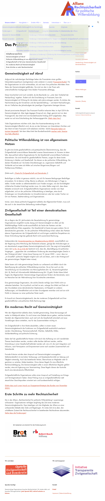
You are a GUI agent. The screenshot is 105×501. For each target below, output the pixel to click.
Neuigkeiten (23, 22)
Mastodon (78, 94)
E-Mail (54, 482)
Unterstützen (55, 22)
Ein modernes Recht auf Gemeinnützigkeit (20, 58)
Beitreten (46, 22)
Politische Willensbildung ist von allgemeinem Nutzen (24, 52)
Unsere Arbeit (10, 22)
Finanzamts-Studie (59, 75)
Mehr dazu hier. (54, 111)
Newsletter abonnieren (81, 52)
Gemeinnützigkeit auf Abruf (15, 50)
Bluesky (84, 94)
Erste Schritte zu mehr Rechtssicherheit (19, 60)
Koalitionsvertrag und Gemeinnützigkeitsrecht (81, 42)
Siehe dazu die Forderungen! (15, 406)
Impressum (77, 108)
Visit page (52, 8)
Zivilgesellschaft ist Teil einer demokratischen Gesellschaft (26, 55)
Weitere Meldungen (80, 83)
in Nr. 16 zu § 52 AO (20, 242)
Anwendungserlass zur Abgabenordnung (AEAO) (36, 234)
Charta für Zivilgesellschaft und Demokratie (30, 166)
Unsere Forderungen (81, 46)
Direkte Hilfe (35, 22)
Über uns (66, 22)
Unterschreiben (79, 49)
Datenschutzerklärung (86, 108)
